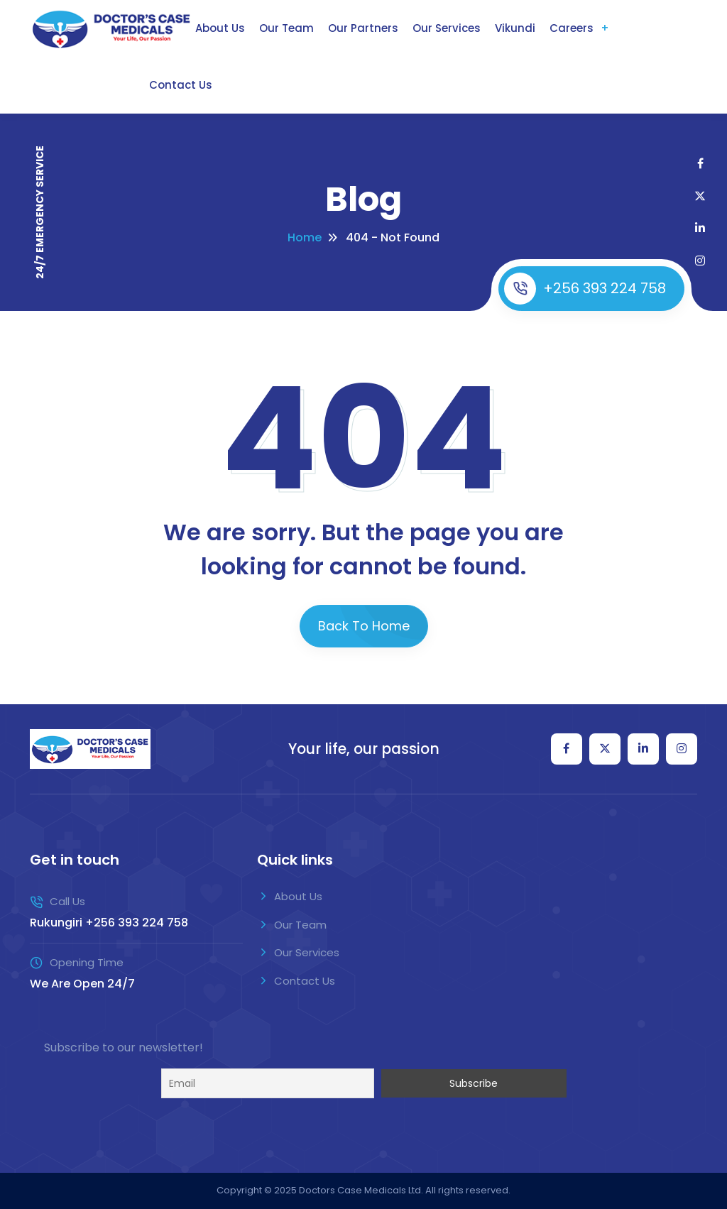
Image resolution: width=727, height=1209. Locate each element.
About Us (220, 28)
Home (305, 237)
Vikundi (515, 28)
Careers (572, 28)
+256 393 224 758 (585, 289)
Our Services (446, 28)
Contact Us (180, 84)
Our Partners (363, 28)
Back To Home (364, 626)
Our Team (286, 28)
